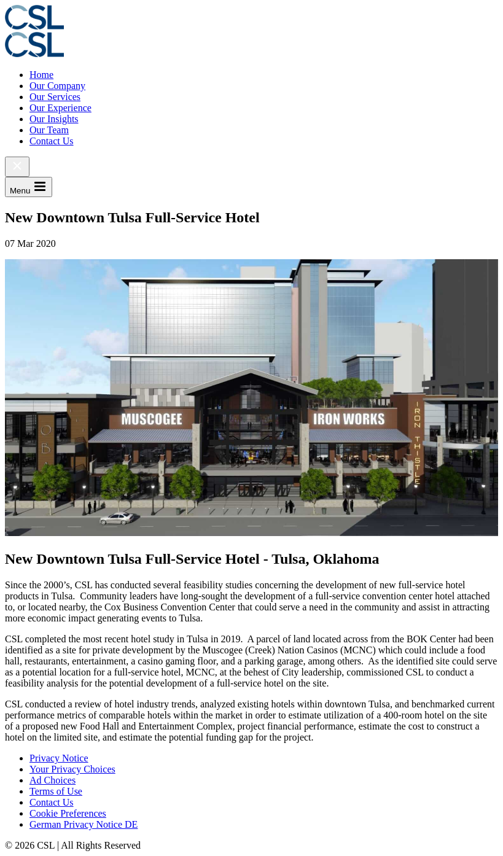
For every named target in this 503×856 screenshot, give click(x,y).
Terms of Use (55, 791)
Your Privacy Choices (72, 769)
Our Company (57, 85)
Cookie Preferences (67, 813)
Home (41, 74)
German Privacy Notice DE (83, 824)
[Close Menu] (17, 167)
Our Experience (60, 108)
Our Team (49, 130)
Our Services (54, 96)
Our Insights (54, 119)
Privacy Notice (58, 758)
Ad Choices (52, 780)
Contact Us (51, 141)
